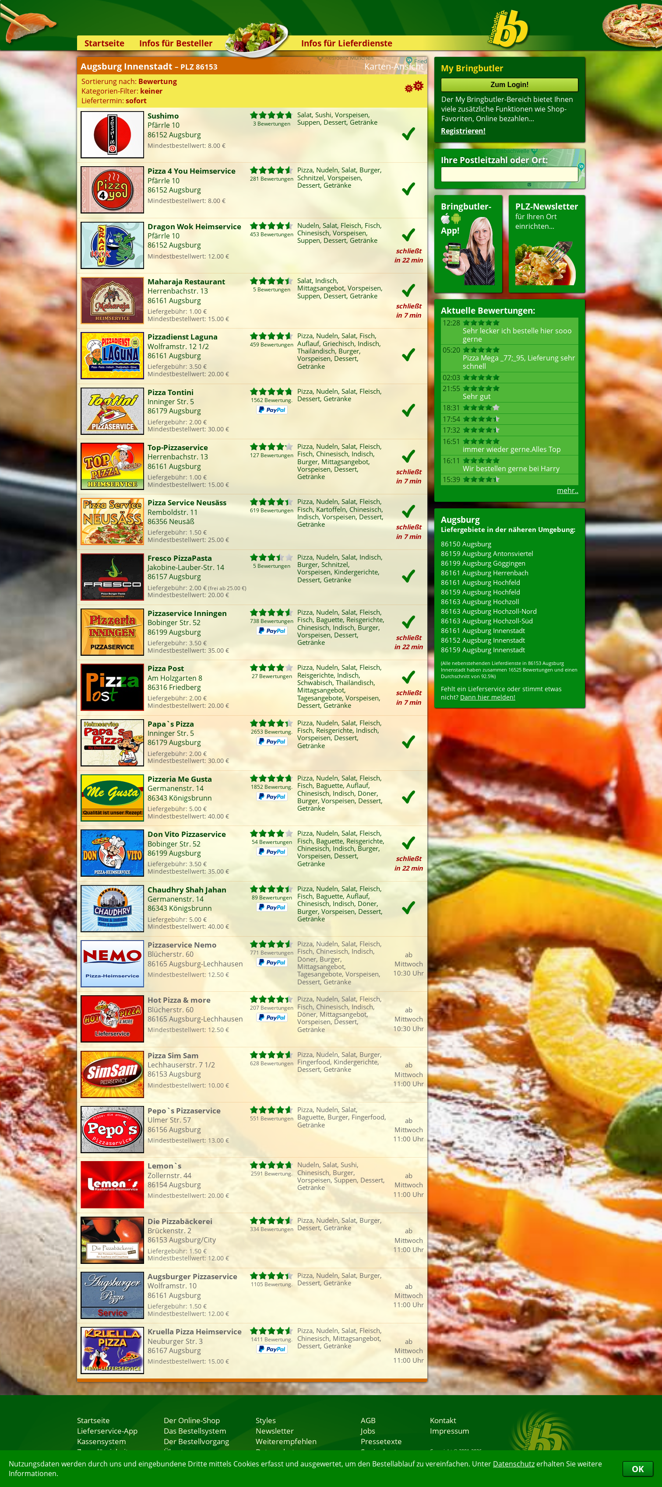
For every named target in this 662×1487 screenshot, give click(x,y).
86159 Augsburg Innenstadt (483, 649)
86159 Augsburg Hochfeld (480, 592)
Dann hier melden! (487, 697)
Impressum (449, 1430)
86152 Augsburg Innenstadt (483, 640)
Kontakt (443, 1420)
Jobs (368, 1430)
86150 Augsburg (466, 543)
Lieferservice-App (107, 1430)
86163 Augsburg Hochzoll (480, 601)
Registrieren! (463, 131)
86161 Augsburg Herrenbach (484, 572)
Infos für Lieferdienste (346, 43)
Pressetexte (381, 1441)
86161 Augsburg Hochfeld (480, 582)
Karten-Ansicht (394, 66)
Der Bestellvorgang (196, 1441)
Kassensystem (101, 1441)
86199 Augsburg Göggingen (483, 563)
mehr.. (567, 490)
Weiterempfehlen (286, 1441)
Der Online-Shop (192, 1420)
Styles (266, 1420)
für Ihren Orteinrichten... (546, 243)
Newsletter (275, 1430)
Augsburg (460, 519)
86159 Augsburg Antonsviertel (487, 553)
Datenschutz (514, 1464)
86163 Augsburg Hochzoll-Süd (487, 620)
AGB (368, 1420)
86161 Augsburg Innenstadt (483, 630)
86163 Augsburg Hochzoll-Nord (489, 611)
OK (638, 1468)
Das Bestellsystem (195, 1430)
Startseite (104, 43)
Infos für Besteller (176, 43)
